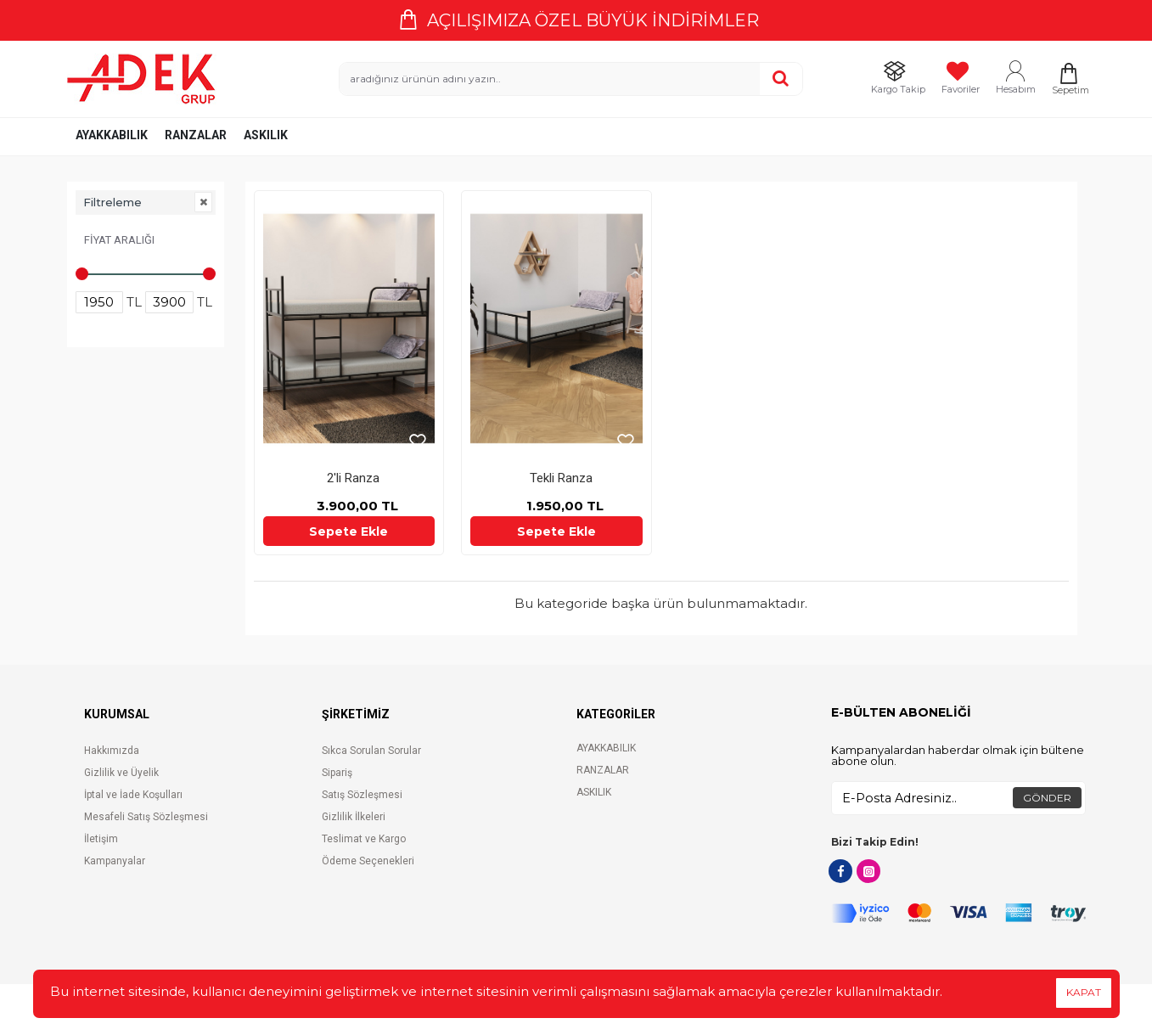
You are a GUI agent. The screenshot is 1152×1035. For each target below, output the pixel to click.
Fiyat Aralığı (119, 239)
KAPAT (1083, 992)
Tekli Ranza (561, 478)
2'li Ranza (353, 478)
